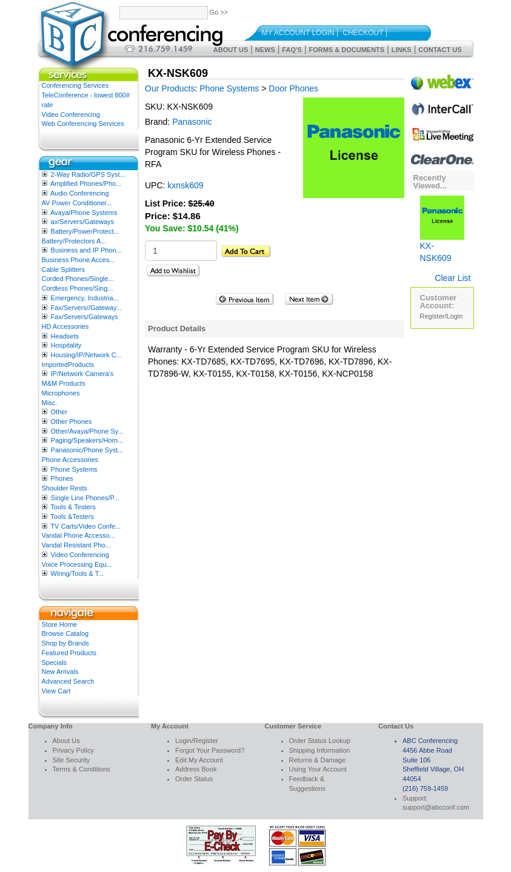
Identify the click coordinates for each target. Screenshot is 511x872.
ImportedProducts (68, 364)
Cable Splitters (63, 269)
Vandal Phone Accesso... (79, 535)
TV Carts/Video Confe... (85, 526)
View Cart (56, 691)
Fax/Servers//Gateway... (86, 307)
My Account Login (298, 32)
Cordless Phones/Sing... (77, 288)
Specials (54, 662)
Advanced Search (68, 681)
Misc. (50, 402)
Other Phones (71, 421)
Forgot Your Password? (209, 750)
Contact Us (439, 49)
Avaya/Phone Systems (83, 212)
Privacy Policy (73, 750)
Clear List (452, 278)
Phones (62, 478)
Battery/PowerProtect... (85, 231)
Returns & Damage (317, 760)
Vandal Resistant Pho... (76, 545)
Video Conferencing (71, 114)
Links (402, 49)
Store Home (60, 624)
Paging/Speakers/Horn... (87, 440)
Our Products (170, 88)
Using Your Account (318, 769)
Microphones (61, 393)
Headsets (65, 336)
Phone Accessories (70, 459)
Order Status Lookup (320, 740)
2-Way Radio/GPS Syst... (88, 174)
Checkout (362, 32)
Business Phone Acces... (78, 259)
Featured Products (69, 652)
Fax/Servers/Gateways (84, 316)
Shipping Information (319, 750)
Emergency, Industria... (85, 298)
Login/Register (196, 740)
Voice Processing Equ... (77, 564)
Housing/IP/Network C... (86, 354)
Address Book (195, 769)
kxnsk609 (185, 185)
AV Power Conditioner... (77, 202)
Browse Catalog (65, 633)
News (265, 49)
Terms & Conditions (81, 769)
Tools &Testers (72, 516)
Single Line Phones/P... (85, 497)
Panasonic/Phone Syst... (87, 450)
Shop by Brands (65, 643)
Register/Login (441, 316)
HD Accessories (65, 326)
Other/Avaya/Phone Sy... (87, 431)
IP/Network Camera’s (82, 373)
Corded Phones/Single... (78, 278)
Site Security (71, 760)
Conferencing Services (75, 85)
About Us (230, 49)
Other (59, 411)
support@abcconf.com (435, 807)
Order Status (194, 778)
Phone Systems (74, 469)
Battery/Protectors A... (74, 241)
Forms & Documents (346, 49)
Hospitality (66, 345)
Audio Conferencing (79, 193)
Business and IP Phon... (86, 250)
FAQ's (292, 49)
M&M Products (63, 383)
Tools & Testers (72, 506)
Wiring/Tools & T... (77, 573)
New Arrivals (60, 671)
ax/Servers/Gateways (83, 221)
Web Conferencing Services (83, 123)
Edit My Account (199, 760)
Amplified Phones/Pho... (85, 183)
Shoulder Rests (64, 488)
